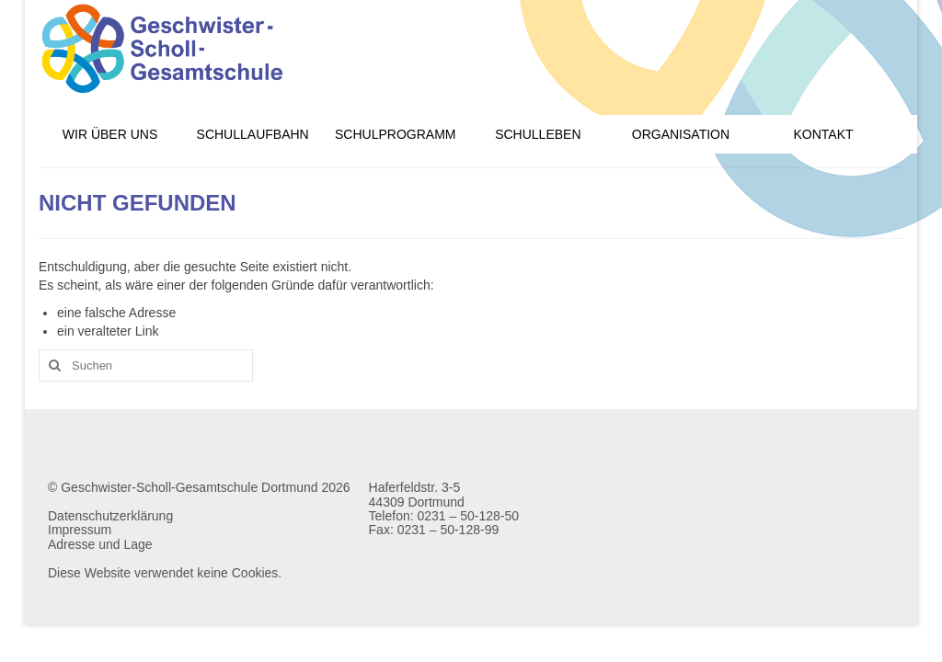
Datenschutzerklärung (110, 515)
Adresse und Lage (100, 544)
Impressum (79, 529)
